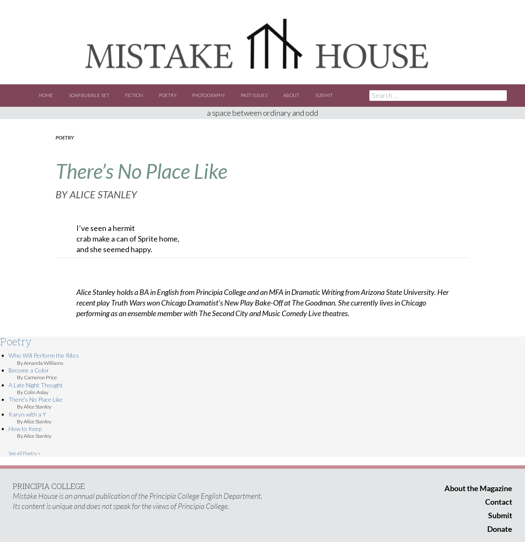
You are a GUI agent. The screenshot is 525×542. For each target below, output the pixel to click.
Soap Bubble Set (89, 95)
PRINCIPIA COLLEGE (49, 486)
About (291, 95)
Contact (498, 501)
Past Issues (254, 95)
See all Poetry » (24, 453)
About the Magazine (478, 488)
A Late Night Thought (35, 385)
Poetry (168, 95)
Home (46, 95)
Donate (499, 529)
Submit (324, 95)
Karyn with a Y (27, 414)
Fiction (134, 95)
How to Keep (25, 428)
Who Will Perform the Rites (43, 355)
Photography (208, 95)
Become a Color (28, 370)
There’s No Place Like (35, 399)
